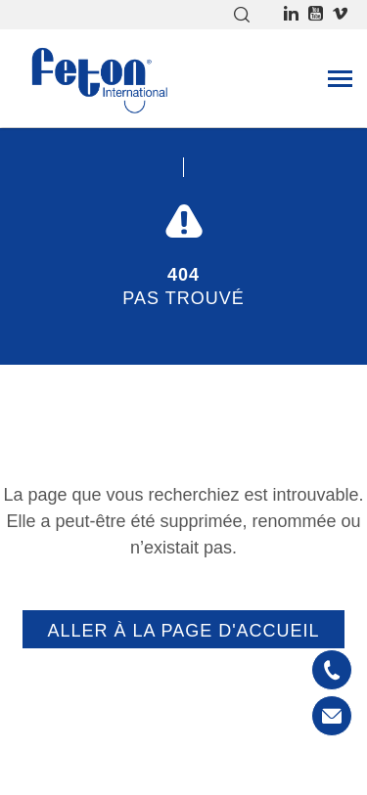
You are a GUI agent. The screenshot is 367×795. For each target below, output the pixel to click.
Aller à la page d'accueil (183, 630)
